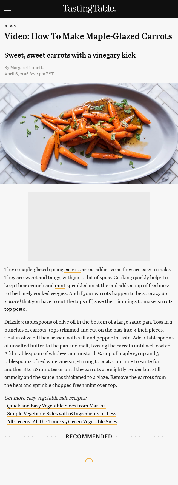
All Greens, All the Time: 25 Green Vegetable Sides (62, 421)
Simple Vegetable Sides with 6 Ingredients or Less (61, 413)
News (10, 26)
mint (60, 285)
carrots (72, 269)
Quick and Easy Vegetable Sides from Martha (56, 405)
